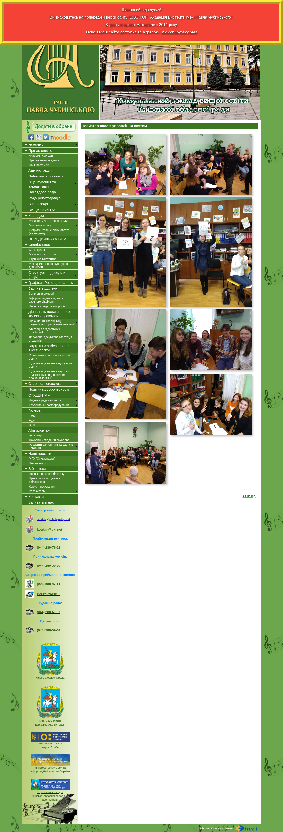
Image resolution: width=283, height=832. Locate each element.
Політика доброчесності (48, 389)
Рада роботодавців (44, 198)
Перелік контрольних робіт (47, 306)
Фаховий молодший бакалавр (49, 440)
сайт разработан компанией (215, 828)
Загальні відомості (41, 293)
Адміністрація (40, 170)
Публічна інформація (46, 176)
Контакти (36, 496)
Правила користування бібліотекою (44, 480)
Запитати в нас (41, 502)
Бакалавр (35, 435)
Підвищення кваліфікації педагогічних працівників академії (52, 322)
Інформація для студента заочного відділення (46, 300)
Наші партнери (39, 165)
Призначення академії (44, 160)
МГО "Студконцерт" (42, 458)
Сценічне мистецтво (43, 259)
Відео (32, 425)
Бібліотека (37, 468)
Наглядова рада (42, 192)
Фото (32, 415)
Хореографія (37, 250)
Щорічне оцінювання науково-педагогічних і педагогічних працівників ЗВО (49, 375)
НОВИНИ (36, 145)
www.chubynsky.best (179, 32)
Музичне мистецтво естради (48, 220)
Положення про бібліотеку (46, 474)
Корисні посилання (42, 486)
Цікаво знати (37, 463)
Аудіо (32, 420)
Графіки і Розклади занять (50, 282)
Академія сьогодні (41, 155)
